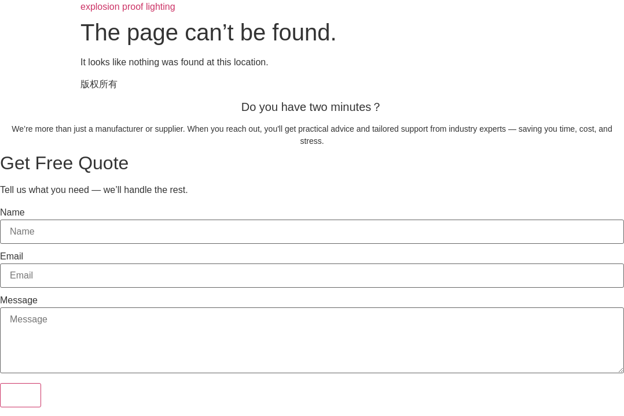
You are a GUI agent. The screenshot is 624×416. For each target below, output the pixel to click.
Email (11, 256)
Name (12, 212)
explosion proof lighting (127, 7)
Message (19, 300)
